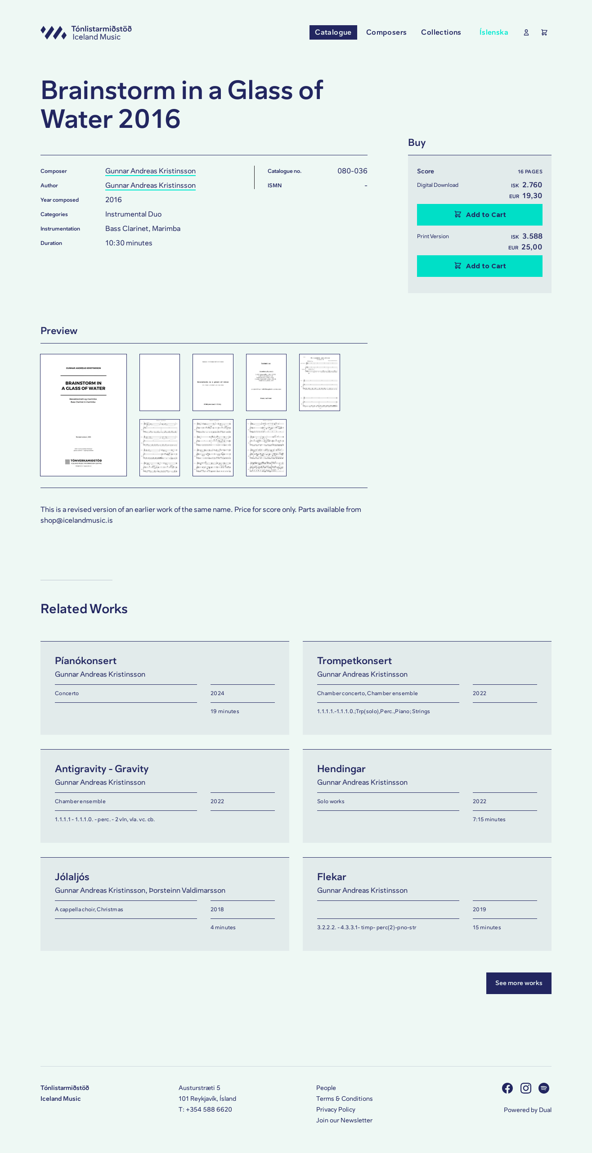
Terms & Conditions (344, 1099)
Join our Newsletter (344, 1120)
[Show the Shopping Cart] (543, 32)
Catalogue (333, 32)
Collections (441, 32)
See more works (519, 983)
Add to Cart (480, 214)
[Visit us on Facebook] (508, 1088)
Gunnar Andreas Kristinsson (150, 171)
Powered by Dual (528, 1110)
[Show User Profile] (525, 32)
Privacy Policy (335, 1109)
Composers (386, 32)
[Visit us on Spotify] (545, 1088)
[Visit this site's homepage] (86, 32)
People (326, 1088)
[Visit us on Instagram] (527, 1088)
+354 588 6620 (209, 1109)
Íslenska (494, 32)
